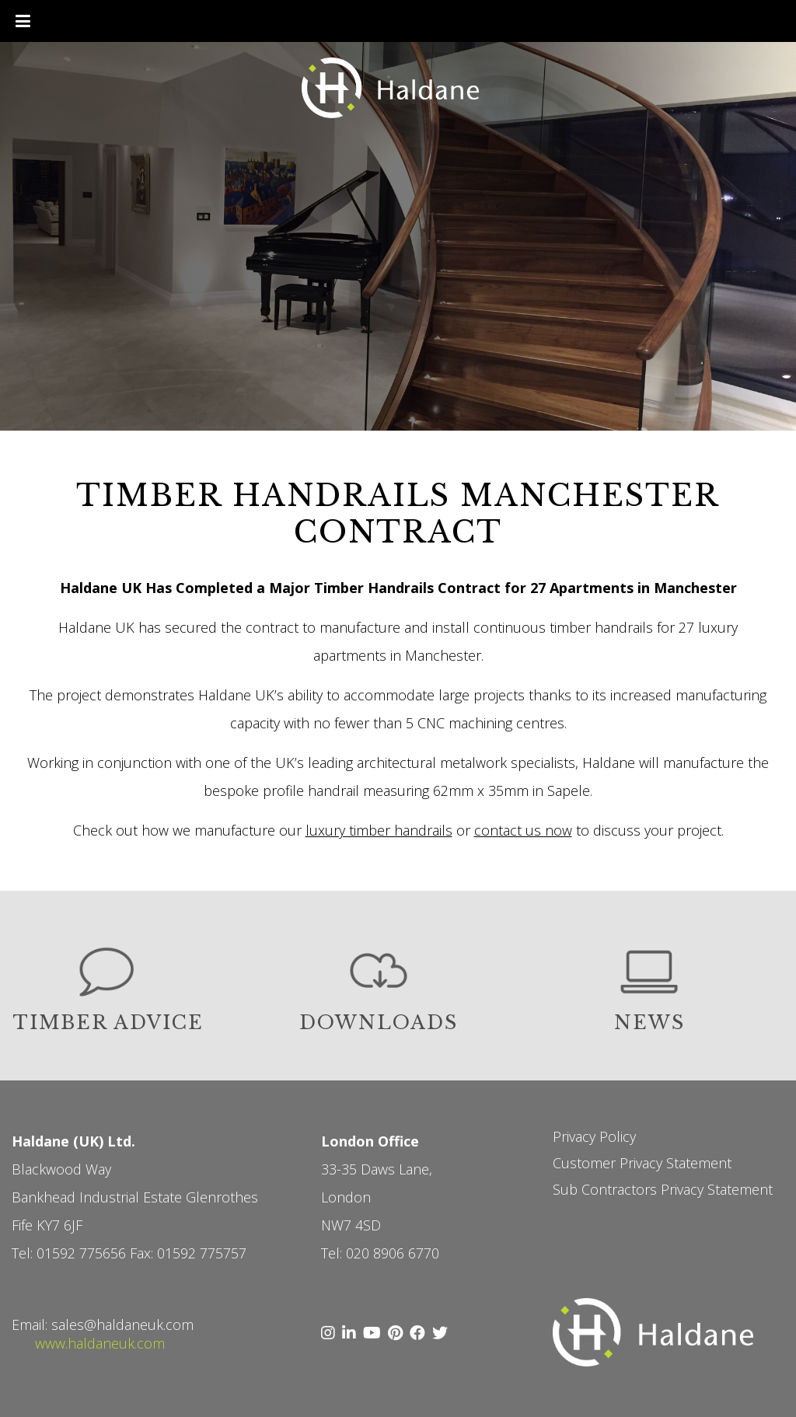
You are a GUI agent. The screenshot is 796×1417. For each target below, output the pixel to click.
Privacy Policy (594, 1136)
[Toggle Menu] (23, 21)
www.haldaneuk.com (100, 1343)
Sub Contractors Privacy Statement (663, 1189)
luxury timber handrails (378, 830)
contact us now (523, 830)
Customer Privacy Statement (642, 1162)
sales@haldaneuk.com (122, 1324)
